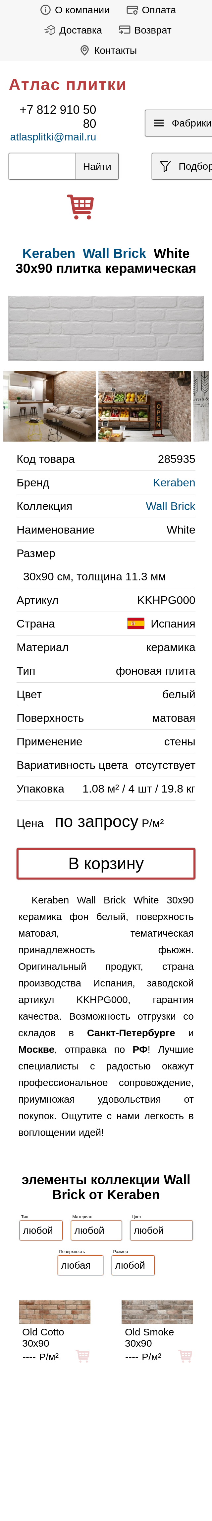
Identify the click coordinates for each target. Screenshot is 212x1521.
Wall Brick (114, 253)
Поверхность (72, 1251)
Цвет (136, 1216)
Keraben (174, 482)
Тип (24, 1216)
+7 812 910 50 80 (58, 116)
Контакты (106, 50)
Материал (82, 1216)
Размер (120, 1251)
